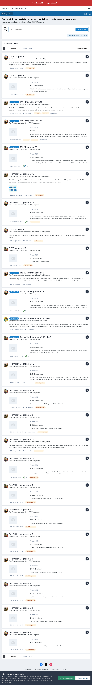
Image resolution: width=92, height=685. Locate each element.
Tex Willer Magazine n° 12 (21, 364)
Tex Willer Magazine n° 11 (21, 390)
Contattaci (55, 669)
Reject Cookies (83, 678)
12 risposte (26, 284)
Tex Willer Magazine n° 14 (21, 439)
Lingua (28, 669)
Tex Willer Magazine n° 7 (21, 534)
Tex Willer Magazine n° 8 (21, 485)
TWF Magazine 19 (28, 147)
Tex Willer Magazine (43, 59)
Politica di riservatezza (42, 669)
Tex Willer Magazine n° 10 (21, 509)
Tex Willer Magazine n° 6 (21, 559)
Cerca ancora (81, 29)
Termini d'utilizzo (7, 676)
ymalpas (12, 320)
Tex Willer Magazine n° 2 (21, 632)
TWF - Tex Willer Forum (15, 8)
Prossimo (13, 48)
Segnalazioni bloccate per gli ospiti (44, 3)
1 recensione (30, 432)
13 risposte (27, 113)
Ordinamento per (82, 48)
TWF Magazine (34, 78)
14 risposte (29, 329)
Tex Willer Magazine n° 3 (21, 608)
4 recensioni (28, 407)
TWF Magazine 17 (17, 229)
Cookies (64, 669)
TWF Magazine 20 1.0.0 (31, 102)
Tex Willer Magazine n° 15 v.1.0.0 (35, 318)
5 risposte (27, 241)
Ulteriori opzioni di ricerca (78, 35)
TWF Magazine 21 (17, 56)
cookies (44, 676)
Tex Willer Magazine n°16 (32, 273)
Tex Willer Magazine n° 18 (21, 174)
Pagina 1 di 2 (27, 48)
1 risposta (28, 195)
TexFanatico (13, 59)
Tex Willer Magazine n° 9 (21, 415)
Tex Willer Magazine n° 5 (21, 583)
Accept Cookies (66, 678)
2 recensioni (27, 383)
